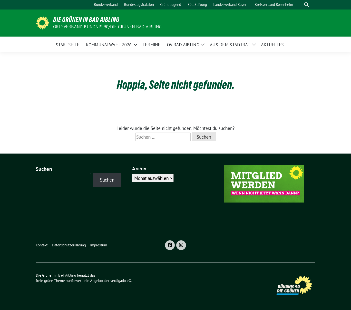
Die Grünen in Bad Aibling (86, 19)
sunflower (73, 280)
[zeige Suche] (306, 5)
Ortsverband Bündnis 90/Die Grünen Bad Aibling (107, 26)
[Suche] (299, 5)
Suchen (44, 169)
